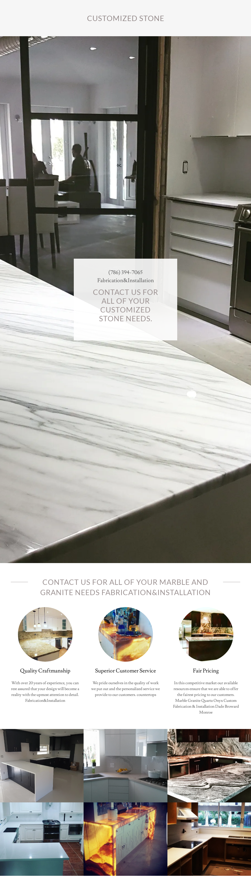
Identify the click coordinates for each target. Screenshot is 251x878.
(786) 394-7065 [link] (125, 272)
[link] (125, 19)
